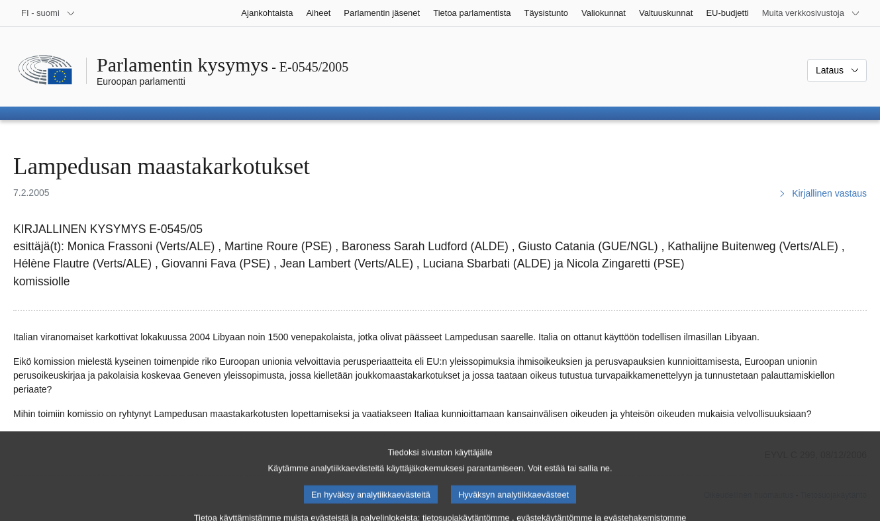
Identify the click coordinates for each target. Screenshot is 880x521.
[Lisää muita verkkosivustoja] (811, 13)
